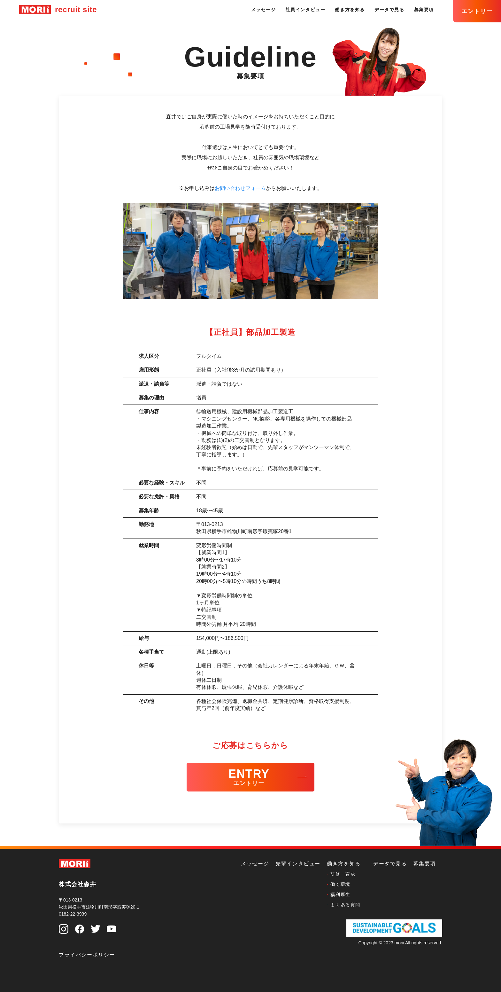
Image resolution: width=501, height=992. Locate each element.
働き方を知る (350, 9)
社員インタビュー (306, 9)
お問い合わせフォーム (240, 188)
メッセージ (263, 9)
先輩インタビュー (297, 863)
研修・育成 (342, 874)
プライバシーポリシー (87, 954)
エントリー (477, 11)
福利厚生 (340, 894)
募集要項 (424, 9)
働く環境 (340, 884)
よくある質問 (345, 904)
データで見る (389, 9)
